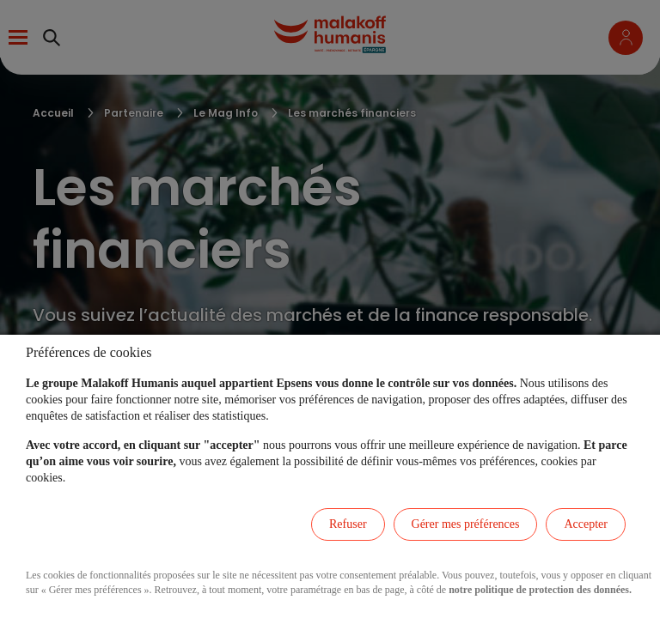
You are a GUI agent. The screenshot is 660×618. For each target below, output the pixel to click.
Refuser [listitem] (348, 524)
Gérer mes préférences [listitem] (466, 524)
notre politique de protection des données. (540, 590)
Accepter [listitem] (586, 524)
